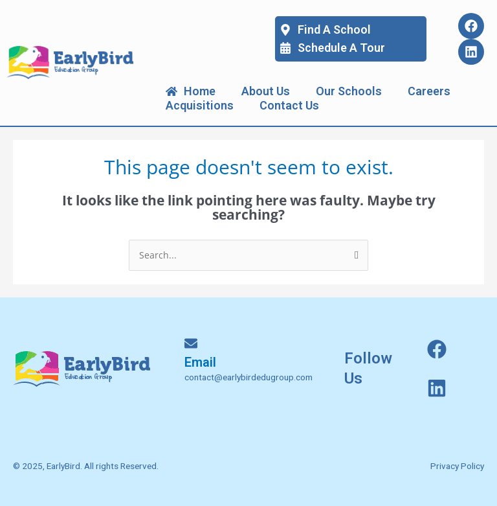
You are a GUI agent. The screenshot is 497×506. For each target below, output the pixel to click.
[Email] (190, 343)
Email (200, 362)
